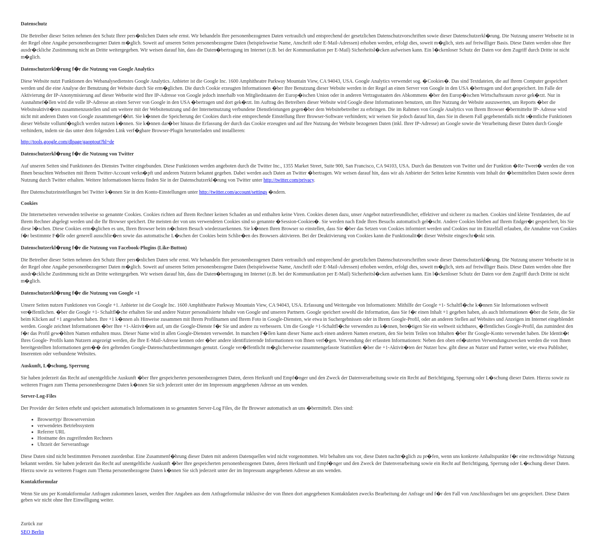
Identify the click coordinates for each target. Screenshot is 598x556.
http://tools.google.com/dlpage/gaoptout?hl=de (67, 142)
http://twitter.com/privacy (289, 180)
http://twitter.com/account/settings (233, 192)
